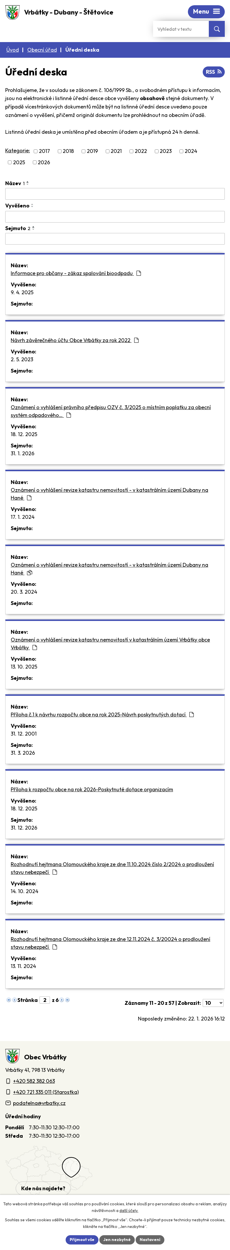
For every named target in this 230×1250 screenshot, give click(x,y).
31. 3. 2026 (23, 752)
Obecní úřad (42, 49)
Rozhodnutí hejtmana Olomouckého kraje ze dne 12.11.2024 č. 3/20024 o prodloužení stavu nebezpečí (110, 943)
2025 (19, 162)
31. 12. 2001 (24, 733)
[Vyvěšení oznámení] (115, 217)
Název (15, 183)
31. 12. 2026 (24, 827)
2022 (141, 151)
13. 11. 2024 (23, 966)
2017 (44, 151)
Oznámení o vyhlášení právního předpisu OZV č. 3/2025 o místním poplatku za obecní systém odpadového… (111, 411)
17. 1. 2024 (23, 517)
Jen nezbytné (117, 1239)
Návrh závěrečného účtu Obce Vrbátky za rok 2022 (75, 340)
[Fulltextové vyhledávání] (181, 29)
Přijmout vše (82, 1239)
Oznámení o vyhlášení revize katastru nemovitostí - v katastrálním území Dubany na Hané (109, 494)
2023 (166, 151)
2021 (116, 151)
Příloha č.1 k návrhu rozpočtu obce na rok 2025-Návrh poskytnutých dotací (102, 714)
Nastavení (150, 1239)
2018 (68, 151)
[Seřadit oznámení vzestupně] (28, 182)
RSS (214, 71)
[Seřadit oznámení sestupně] (28, 184)
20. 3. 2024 (24, 591)
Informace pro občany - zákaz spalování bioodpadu (76, 273)
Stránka (27, 1000)
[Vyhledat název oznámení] (115, 194)
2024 (191, 151)
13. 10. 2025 (24, 666)
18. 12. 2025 (24, 434)
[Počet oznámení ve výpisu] (213, 1003)
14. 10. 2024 (24, 891)
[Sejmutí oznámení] (115, 239)
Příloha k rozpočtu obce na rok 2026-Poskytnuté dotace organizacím (92, 789)
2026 (44, 162)
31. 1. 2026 (22, 453)
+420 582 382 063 (34, 1081)
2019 (92, 151)
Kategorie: (17, 150)
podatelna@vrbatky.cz (39, 1103)
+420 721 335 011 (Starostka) (46, 1092)
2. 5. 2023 (22, 359)
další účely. (128, 1210)
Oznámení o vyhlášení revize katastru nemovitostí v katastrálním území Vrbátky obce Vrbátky (110, 643)
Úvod (12, 49)
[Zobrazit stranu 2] (44, 1000)
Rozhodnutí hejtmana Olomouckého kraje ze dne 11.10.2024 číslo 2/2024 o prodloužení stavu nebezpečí (112, 868)
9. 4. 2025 (22, 292)
